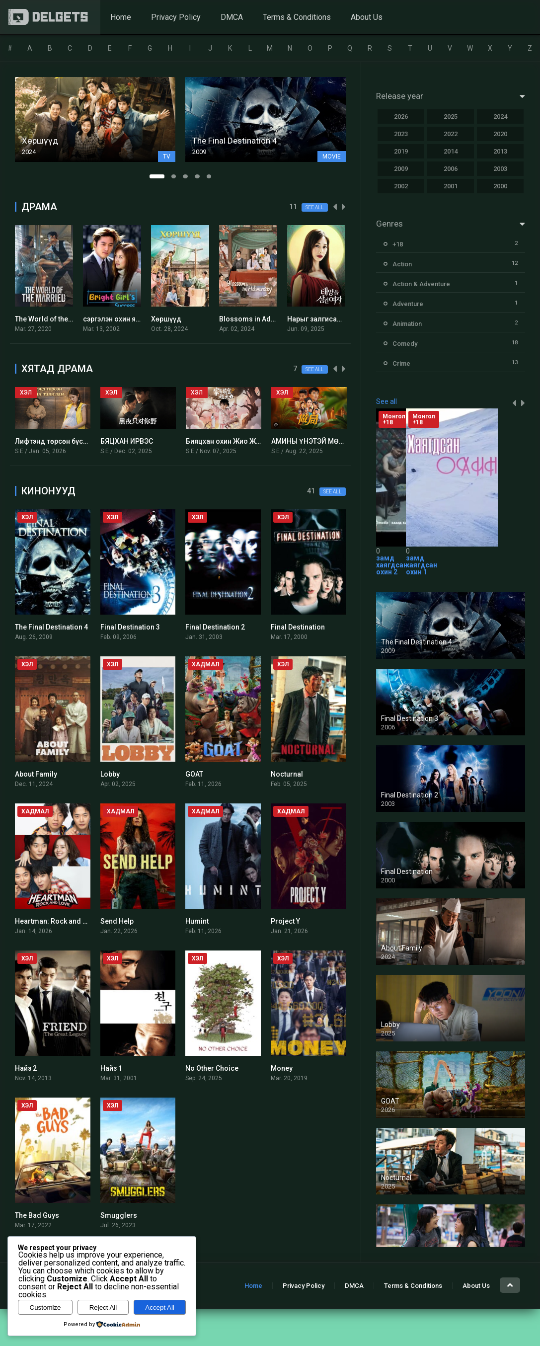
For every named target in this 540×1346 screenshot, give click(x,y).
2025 (451, 116)
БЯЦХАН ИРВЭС (126, 441)
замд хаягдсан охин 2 (391, 565)
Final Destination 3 (130, 627)
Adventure (407, 304)
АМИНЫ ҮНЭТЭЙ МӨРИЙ (312, 441)
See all (315, 207)
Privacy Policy (176, 17)
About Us (367, 17)
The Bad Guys (37, 1215)
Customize (45, 1307)
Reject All (103, 1307)
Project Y (285, 921)
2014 (451, 151)
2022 (451, 134)
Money (282, 1068)
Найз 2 (26, 1068)
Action (402, 264)
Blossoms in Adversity (256, 319)
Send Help (117, 921)
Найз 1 (111, 1068)
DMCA (232, 17)
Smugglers (118, 1215)
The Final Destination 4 (51, 627)
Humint (197, 921)
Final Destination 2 (215, 627)
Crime (401, 363)
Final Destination (298, 627)
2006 (451, 168)
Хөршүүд (166, 319)
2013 (500, 151)
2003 (500, 168)
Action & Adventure (421, 284)
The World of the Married (55, 319)
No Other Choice (211, 1068)
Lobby (110, 774)
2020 (500, 134)
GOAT (194, 774)
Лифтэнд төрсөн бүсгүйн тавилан (71, 441)
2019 (401, 151)
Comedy (404, 343)
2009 (401, 168)
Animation (407, 323)
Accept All (159, 1307)
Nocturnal (287, 774)
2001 (451, 186)
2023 (401, 134)
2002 (401, 186)
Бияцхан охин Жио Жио (225, 441)
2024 (500, 116)
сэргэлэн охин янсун (117, 319)
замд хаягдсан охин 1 (421, 565)
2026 (401, 116)
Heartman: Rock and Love (56, 921)
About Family (36, 774)
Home (120, 17)
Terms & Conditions (297, 17)
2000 (500, 186)
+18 (397, 244)
